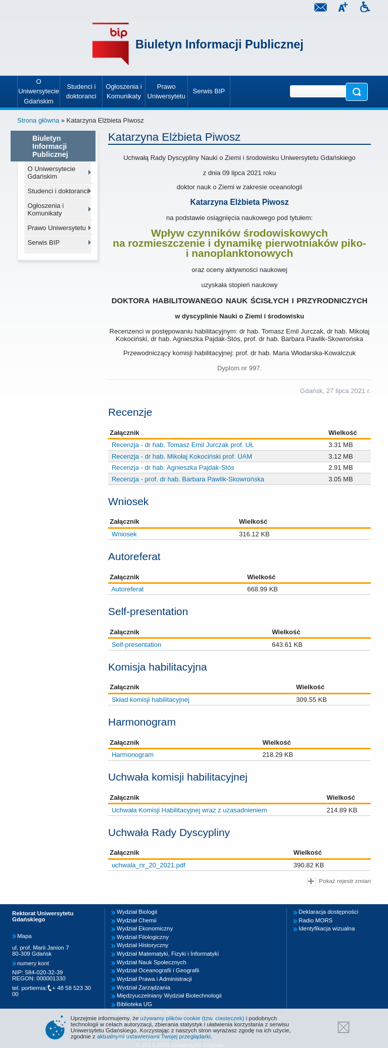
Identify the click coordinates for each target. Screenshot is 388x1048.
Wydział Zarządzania (143, 987)
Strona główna (38, 120)
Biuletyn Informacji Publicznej (219, 44)
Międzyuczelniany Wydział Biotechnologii (169, 995)
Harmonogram (133, 754)
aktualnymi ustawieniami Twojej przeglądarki (154, 1036)
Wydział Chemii (137, 920)
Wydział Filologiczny (143, 937)
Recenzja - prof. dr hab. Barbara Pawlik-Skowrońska (188, 479)
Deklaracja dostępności (328, 912)
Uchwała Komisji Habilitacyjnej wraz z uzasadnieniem (189, 810)
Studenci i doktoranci (58, 191)
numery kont (33, 963)
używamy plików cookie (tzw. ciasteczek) (192, 1018)
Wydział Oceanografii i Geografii (158, 970)
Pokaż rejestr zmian (339, 881)
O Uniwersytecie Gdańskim (52, 172)
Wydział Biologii (137, 912)
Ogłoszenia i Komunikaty (46, 209)
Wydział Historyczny (142, 945)
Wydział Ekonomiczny (145, 928)
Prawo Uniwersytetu (57, 228)
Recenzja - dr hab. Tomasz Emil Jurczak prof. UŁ (183, 445)
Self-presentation (136, 644)
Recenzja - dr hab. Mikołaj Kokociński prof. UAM (182, 456)
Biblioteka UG (134, 1004)
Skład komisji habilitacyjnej (150, 699)
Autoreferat (127, 589)
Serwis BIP (44, 242)
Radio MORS (315, 920)
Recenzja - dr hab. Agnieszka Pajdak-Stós (173, 467)
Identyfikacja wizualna (327, 928)
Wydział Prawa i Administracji (154, 979)
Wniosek (124, 534)
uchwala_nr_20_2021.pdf (148, 865)
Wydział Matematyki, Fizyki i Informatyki (168, 954)
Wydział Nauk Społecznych (151, 962)
